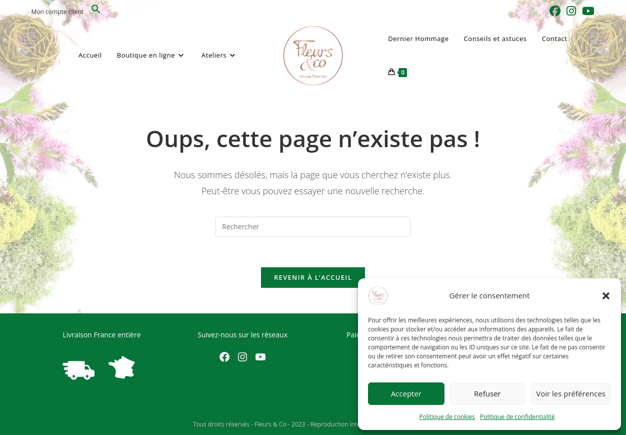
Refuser (487, 393)
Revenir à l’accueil (313, 277)
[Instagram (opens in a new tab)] (571, 11)
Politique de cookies (448, 416)
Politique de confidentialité (517, 416)
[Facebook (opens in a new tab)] (555, 11)
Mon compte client (58, 12)
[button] (606, 296)
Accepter (406, 393)
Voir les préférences (571, 393)
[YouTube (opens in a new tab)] (586, 11)
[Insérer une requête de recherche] (313, 227)
